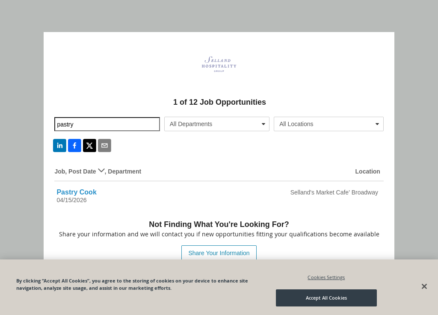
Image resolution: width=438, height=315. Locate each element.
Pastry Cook (76, 192)
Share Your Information (218, 253)
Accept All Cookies (326, 297)
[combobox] (216, 124)
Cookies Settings (326, 277)
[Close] (424, 286)
